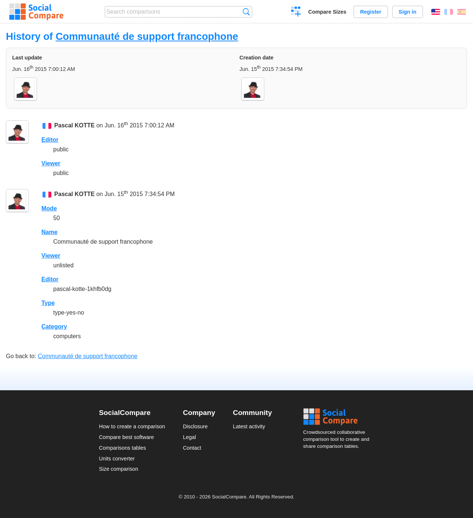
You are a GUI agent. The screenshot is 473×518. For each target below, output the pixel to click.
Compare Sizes (327, 12)
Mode (49, 208)
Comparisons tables (122, 448)
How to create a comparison (132, 426)
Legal (189, 437)
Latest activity (249, 426)
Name (49, 232)
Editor (49, 140)
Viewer (50, 163)
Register (370, 12)
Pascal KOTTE (74, 125)
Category (54, 326)
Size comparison (118, 469)
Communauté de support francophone (146, 36)
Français (448, 12)
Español (461, 12)
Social (338, 417)
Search (246, 11)
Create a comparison (296, 12)
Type (48, 303)
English (435, 12)
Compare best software (126, 437)
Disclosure (195, 426)
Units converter (117, 459)
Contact (192, 448)
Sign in (407, 12)
